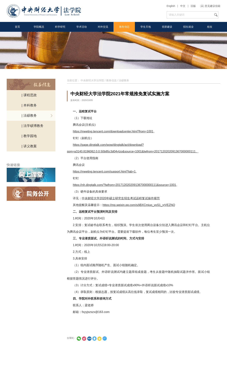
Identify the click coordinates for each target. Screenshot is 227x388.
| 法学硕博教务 (32, 126)
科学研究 (60, 26)
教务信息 (124, 26)
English (171, 5)
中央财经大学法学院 (92, 80)
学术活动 (81, 26)
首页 (17, 26)
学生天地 (145, 26)
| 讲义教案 (29, 146)
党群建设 (167, 26)
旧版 (193, 5)
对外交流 (103, 26)
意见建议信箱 (212, 5)
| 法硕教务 (29, 115)
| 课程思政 (29, 95)
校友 (209, 26)
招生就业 (188, 26)
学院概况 (39, 26)
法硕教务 (124, 80)
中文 (182, 5)
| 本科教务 (29, 105)
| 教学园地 (29, 136)
